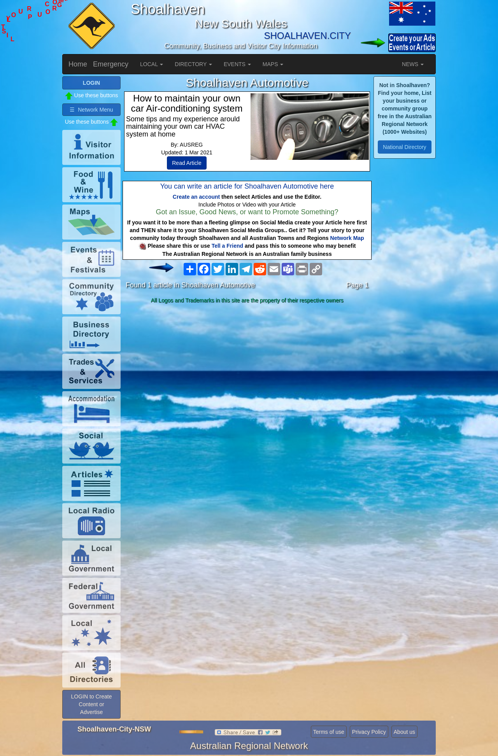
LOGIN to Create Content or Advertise (91, 704)
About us (404, 732)
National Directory (404, 147)
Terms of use (328, 732)
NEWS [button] (413, 64)
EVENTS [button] (237, 64)
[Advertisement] (247, 367)
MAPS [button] (273, 64)
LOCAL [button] (151, 64)
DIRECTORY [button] (193, 64)
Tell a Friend (227, 246)
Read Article (186, 163)
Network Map (347, 238)
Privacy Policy (369, 732)
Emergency (110, 64)
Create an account (196, 197)
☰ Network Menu (91, 110)
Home (77, 64)
